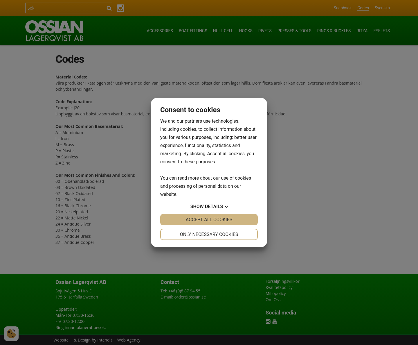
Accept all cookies (209, 219)
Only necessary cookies (209, 234)
